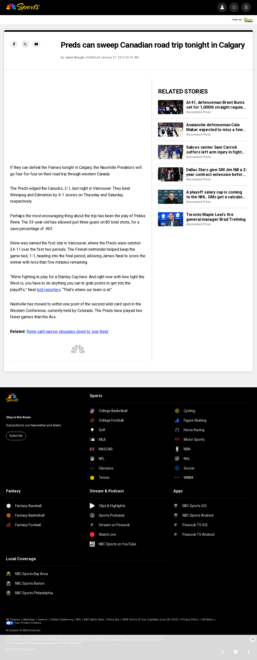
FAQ (78, 619)
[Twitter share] (25, 44)
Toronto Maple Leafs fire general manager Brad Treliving (216, 217)
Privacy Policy (190, 619)
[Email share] (36, 44)
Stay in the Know (18, 417)
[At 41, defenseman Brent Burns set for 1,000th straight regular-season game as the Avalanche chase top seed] (170, 107)
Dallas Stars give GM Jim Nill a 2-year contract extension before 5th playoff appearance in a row (216, 172)
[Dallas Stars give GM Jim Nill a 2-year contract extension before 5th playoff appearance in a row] (170, 174)
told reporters (49, 289)
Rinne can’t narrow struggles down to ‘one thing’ (67, 331)
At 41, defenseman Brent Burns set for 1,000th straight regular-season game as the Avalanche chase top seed (216, 105)
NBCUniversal (32, 630)
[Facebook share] (14, 44)
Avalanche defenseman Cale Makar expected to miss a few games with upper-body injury (214, 127)
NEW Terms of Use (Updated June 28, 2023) (150, 619)
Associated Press (198, 112)
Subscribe (16, 435)
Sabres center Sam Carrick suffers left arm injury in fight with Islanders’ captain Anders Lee (214, 149)
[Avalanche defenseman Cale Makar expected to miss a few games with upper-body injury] (170, 129)
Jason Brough (74, 57)
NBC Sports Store (94, 619)
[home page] (23, 7)
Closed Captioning (61, 619)
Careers (42, 619)
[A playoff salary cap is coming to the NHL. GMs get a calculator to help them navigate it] (170, 197)
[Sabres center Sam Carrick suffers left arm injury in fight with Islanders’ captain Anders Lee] (170, 152)
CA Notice (207, 619)
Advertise (29, 619)
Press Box (113, 619)
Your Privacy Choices (27, 622)
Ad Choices (13, 619)
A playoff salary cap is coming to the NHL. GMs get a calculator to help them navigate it (216, 194)
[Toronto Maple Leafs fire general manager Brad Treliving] (170, 219)
